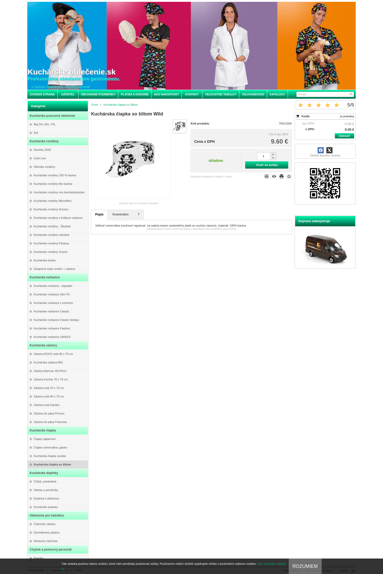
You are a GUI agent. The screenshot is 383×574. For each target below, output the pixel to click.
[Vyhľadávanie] (325, 94)
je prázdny (347, 116)
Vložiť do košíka (267, 165)
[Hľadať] (350, 94)
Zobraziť (344, 135)
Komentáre (121, 214)
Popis (99, 214)
